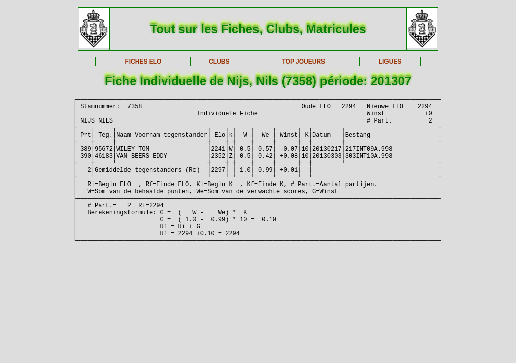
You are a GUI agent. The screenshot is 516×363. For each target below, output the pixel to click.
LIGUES (390, 61)
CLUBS (219, 61)
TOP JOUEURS (304, 61)
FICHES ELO (143, 61)
